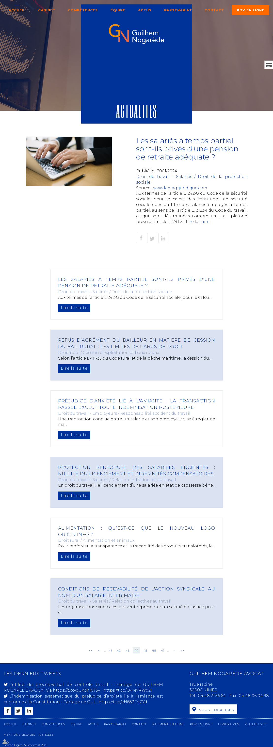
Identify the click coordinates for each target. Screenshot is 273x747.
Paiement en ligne (168, 724)
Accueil (17, 10)
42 (119, 650)
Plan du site (256, 724)
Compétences (83, 10)
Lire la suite (197, 221)
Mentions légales (19, 734)
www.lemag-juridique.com (180, 188)
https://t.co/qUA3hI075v (76, 690)
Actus (144, 10)
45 (145, 650)
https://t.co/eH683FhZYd (122, 701)
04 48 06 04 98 (254, 695)
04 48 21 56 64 (212, 695)
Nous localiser (216, 710)
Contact (214, 10)
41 (110, 650)
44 (136, 650)
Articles (46, 734)
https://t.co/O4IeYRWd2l (127, 690)
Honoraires (228, 724)
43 (127, 650)
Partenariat (178, 10)
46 (154, 650)
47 (162, 650)
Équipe (118, 10)
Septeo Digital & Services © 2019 (25, 745)
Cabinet (46, 10)
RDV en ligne (250, 10)
